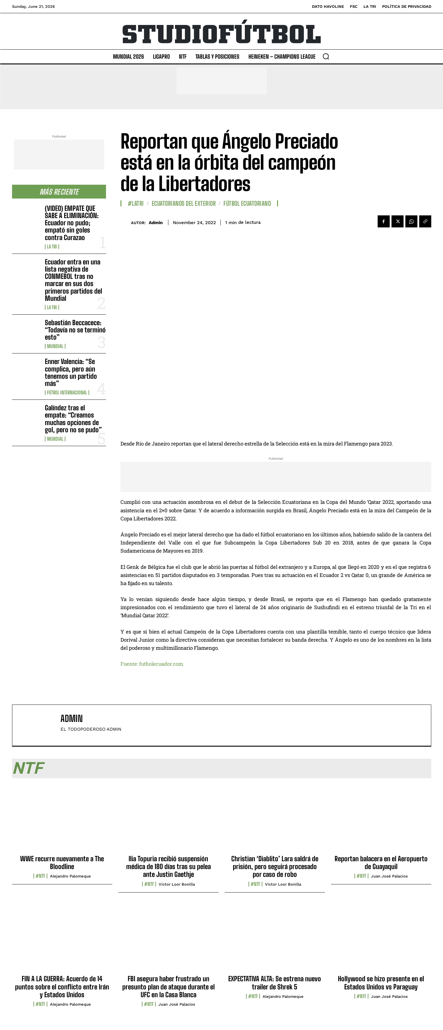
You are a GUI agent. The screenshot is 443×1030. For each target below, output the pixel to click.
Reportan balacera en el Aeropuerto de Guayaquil (381, 863)
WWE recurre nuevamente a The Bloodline (62, 863)
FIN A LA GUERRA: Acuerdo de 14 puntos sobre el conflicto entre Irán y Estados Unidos (62, 987)
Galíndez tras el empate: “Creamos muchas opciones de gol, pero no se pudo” (73, 419)
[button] (326, 56)
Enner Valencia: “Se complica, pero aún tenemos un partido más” (71, 372)
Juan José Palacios (389, 876)
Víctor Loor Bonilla (177, 884)
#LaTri (136, 203)
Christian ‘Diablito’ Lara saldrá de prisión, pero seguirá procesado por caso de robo (274, 867)
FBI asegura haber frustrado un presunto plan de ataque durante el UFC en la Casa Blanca (168, 987)
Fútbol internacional (67, 392)
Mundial (55, 346)
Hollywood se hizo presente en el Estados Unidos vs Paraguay (381, 983)
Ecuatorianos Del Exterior (184, 203)
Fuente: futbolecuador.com (151, 663)
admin (156, 222)
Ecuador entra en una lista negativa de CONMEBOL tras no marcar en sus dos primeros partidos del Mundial (73, 280)
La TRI (52, 246)
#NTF (40, 876)
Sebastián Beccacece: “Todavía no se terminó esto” (75, 330)
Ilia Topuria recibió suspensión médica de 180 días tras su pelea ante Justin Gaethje (168, 867)
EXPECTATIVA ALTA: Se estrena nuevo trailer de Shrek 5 (274, 983)
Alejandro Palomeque (70, 876)
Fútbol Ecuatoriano (247, 203)
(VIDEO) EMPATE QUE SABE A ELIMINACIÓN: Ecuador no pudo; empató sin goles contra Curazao (72, 223)
